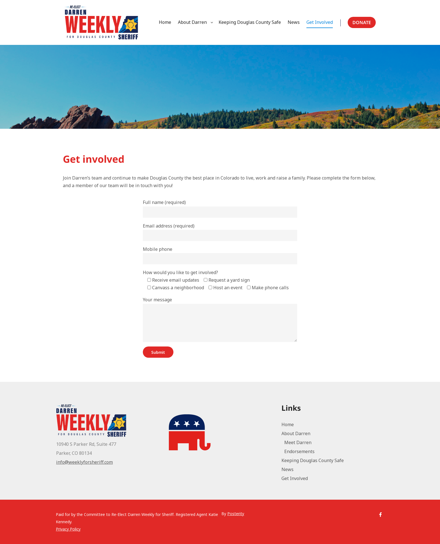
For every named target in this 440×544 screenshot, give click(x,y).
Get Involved (294, 478)
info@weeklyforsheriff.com (84, 462)
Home (287, 424)
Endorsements (299, 451)
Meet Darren (297, 442)
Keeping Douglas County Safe (312, 460)
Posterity (235, 513)
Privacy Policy (68, 529)
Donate (361, 22)
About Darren (295, 433)
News (287, 469)
